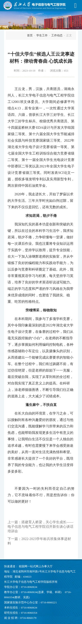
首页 (30, 35)
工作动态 (57, 35)
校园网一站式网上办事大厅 (36, 566)
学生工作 (42, 35)
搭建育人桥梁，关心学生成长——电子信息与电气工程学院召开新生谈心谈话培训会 (40, 526)
